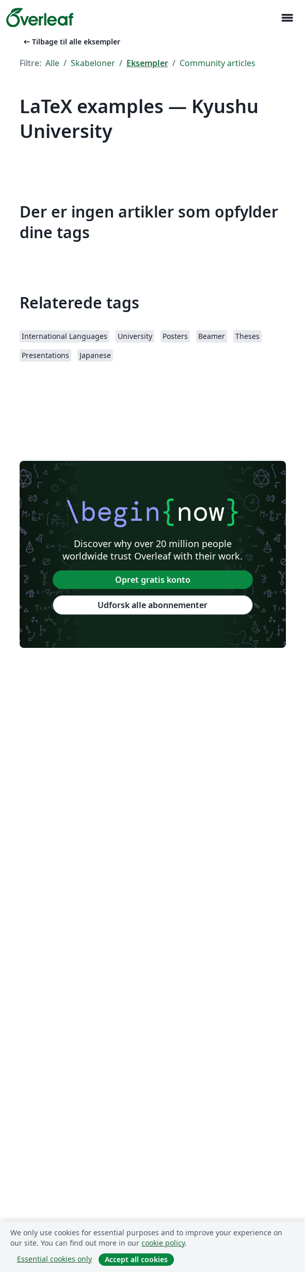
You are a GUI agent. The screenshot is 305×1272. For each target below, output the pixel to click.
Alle (52, 63)
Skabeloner (93, 63)
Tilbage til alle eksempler (71, 41)
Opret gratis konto (152, 579)
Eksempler (147, 63)
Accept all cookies (136, 1259)
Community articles (217, 63)
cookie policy (163, 1243)
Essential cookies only (54, 1259)
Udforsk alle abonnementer (152, 605)
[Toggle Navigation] (287, 17)
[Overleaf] (39, 17)
